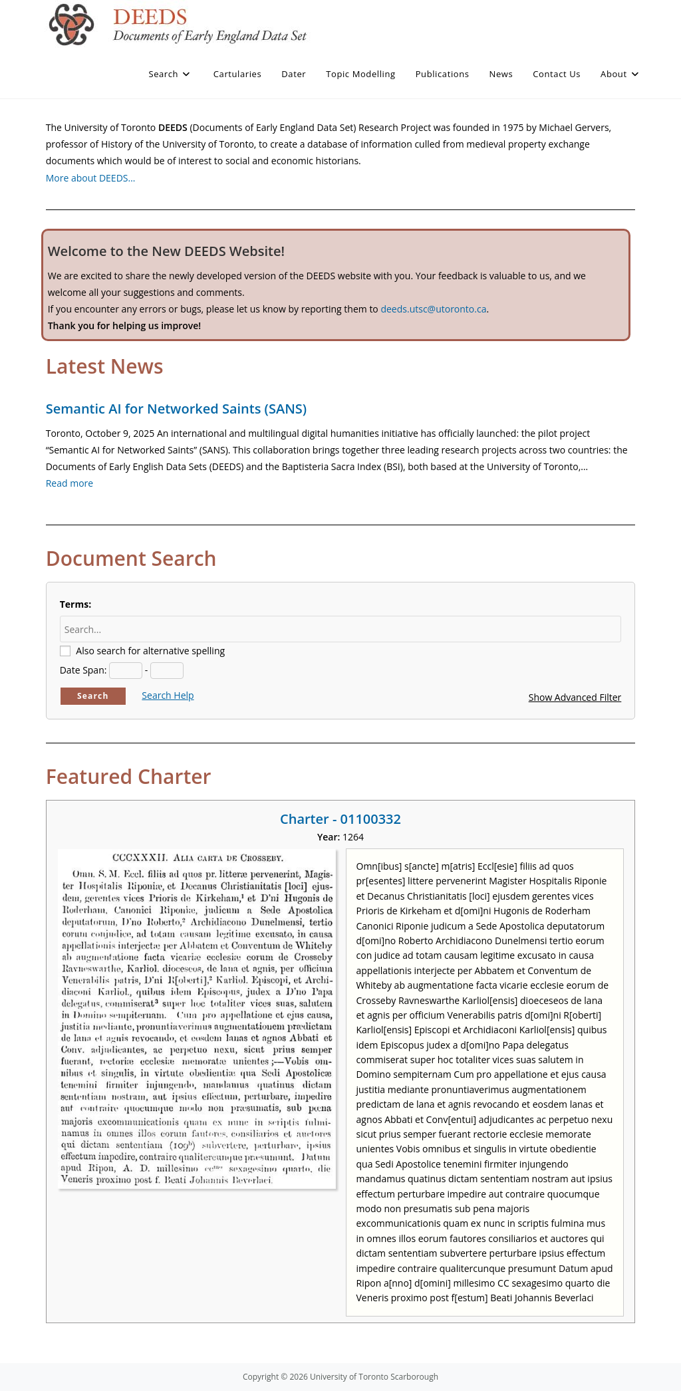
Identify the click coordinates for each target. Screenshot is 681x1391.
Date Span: (83, 670)
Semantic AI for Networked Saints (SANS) (176, 409)
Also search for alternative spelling (150, 650)
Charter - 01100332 (340, 819)
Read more (69, 483)
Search (93, 695)
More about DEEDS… (91, 178)
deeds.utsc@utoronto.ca (433, 309)
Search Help (168, 695)
